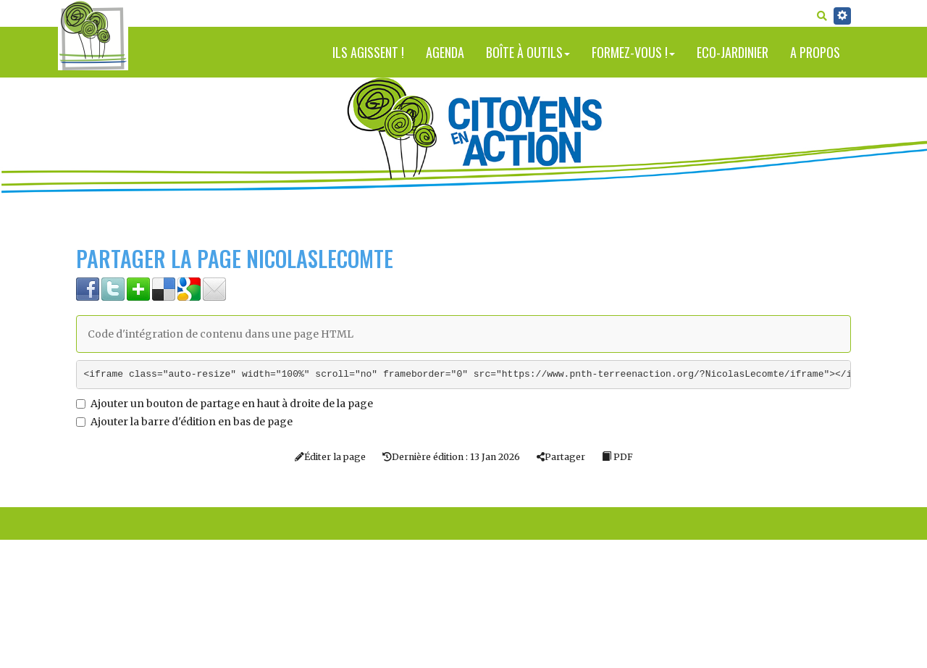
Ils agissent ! (368, 52)
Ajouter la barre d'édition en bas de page (184, 421)
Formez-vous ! (633, 52)
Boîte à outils (528, 52)
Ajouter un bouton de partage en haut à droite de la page (224, 403)
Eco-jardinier (732, 52)
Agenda (445, 52)
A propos (815, 52)
